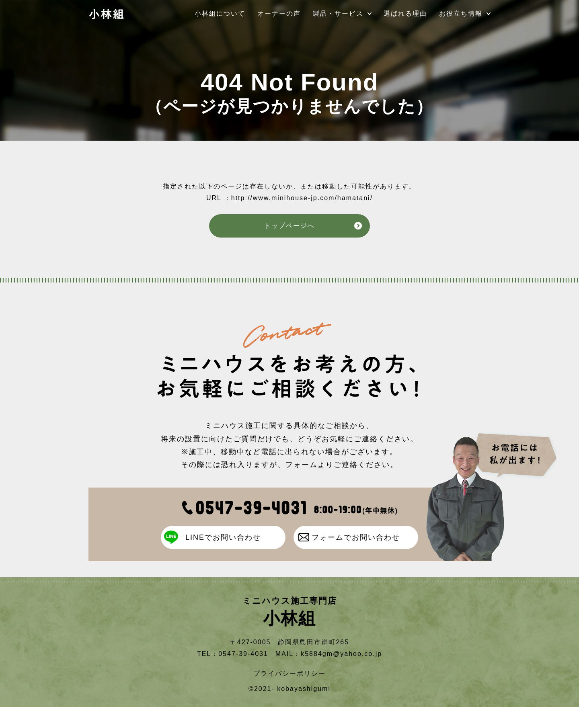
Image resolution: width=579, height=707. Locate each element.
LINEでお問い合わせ (223, 537)
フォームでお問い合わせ (356, 537)
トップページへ (289, 225)
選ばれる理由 (405, 13)
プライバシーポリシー (289, 673)
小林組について (220, 13)
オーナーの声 (279, 13)
